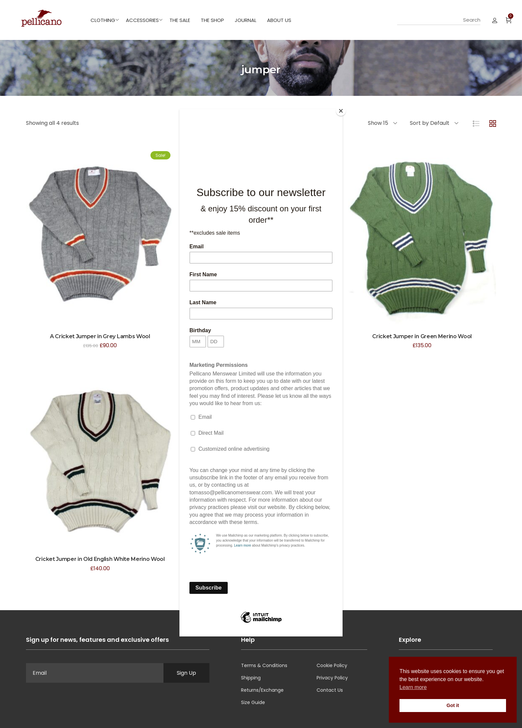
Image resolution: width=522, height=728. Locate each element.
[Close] (341, 111)
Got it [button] (452, 705)
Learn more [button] (413, 687)
